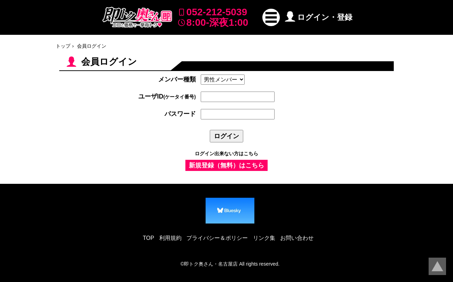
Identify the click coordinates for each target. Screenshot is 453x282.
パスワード (180, 113)
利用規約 (170, 238)
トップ (63, 46)
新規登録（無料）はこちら (226, 165)
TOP (148, 238)
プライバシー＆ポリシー (217, 238)
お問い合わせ (297, 238)
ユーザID (167, 96)
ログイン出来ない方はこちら (226, 153)
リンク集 (264, 238)
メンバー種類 (177, 79)
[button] (271, 17)
